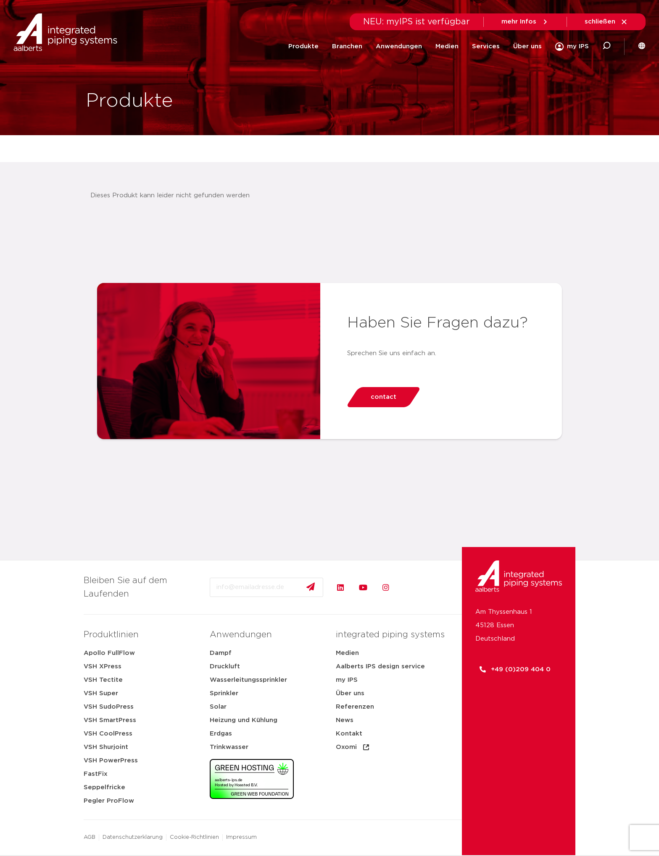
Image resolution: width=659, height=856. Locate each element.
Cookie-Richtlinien (194, 837)
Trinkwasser (229, 747)
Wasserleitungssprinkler (248, 680)
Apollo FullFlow (109, 653)
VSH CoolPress (108, 733)
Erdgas (221, 733)
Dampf (221, 653)
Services (486, 46)
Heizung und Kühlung (243, 720)
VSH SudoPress (109, 707)
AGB (89, 837)
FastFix (96, 774)
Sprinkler (224, 693)
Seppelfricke (104, 787)
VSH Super (101, 693)
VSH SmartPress (110, 720)
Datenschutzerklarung (133, 837)
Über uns (527, 46)
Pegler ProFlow (109, 801)
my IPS (347, 680)
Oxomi (353, 747)
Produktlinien (111, 635)
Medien (447, 46)
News (344, 720)
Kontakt (349, 733)
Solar (218, 707)
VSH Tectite (103, 680)
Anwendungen (399, 46)
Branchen (347, 46)
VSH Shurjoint (106, 747)
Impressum (241, 837)
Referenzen (355, 707)
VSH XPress (102, 666)
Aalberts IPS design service (380, 666)
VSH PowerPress (111, 760)
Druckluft (225, 666)
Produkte (303, 46)
